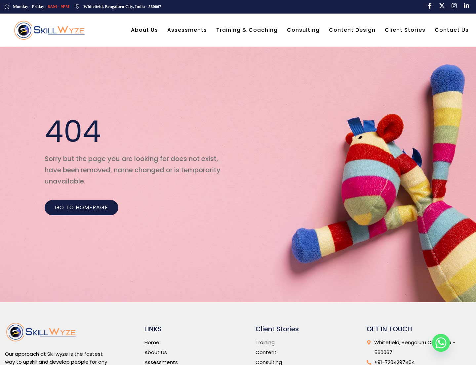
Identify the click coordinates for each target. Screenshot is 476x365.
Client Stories (405, 30)
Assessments (187, 30)
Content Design (352, 30)
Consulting (303, 30)
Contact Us (452, 30)
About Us (144, 30)
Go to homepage (81, 207)
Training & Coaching (247, 30)
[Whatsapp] (441, 343)
